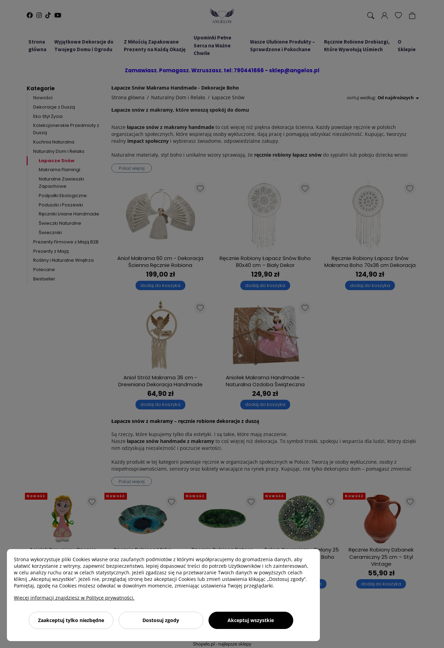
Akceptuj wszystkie (251, 620)
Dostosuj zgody (160, 620)
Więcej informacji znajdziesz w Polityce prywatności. (74, 597)
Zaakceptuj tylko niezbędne (71, 620)
